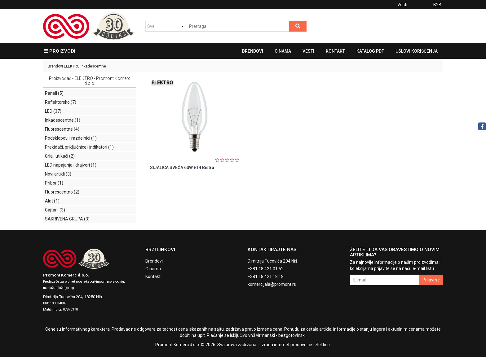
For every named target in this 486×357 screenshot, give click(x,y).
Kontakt (335, 51)
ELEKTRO (72, 66)
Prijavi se (431, 279)
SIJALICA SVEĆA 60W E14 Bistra (182, 167)
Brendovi (252, 51)
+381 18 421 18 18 (266, 276)
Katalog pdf (370, 51)
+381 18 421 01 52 (266, 268)
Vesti (402, 4)
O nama (283, 51)
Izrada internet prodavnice (286, 344)
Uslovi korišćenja (416, 51)
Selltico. (323, 344)
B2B (437, 4)
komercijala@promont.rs (272, 284)
